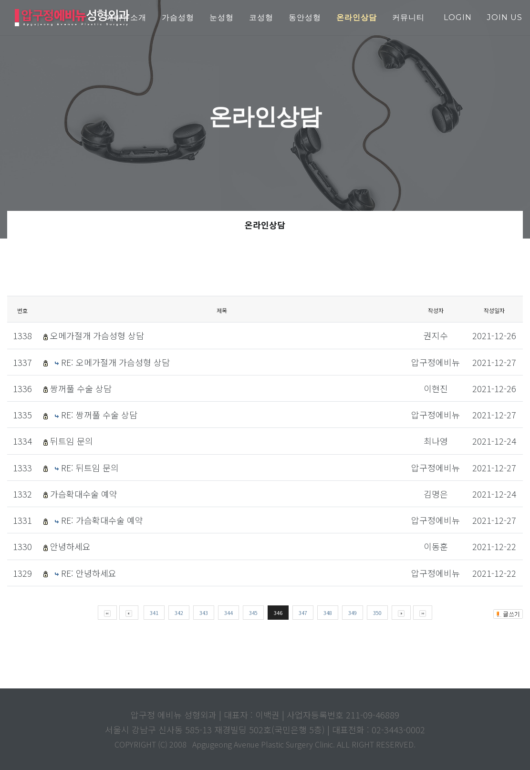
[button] (357, 18)
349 (352, 612)
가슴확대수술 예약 (83, 494)
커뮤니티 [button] (408, 17)
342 (179, 612)
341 (154, 612)
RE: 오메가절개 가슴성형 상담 (115, 362)
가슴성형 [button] (178, 17)
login (458, 17)
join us (504, 17)
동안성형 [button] (305, 17)
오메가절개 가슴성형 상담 (97, 335)
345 (253, 612)
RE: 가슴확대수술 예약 (102, 520)
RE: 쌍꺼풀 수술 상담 (99, 414)
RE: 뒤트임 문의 (90, 467)
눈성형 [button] (221, 17)
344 (228, 612)
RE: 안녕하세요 (88, 573)
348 (327, 612)
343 (203, 612)
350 (377, 612)
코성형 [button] (261, 17)
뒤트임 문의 (71, 441)
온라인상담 (265, 225)
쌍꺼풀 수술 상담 (81, 388)
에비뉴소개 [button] (126, 17)
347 (303, 612)
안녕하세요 (70, 546)
